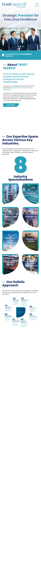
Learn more (10, 105)
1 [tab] (18, 46)
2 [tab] (20, 46)
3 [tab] (23, 46)
